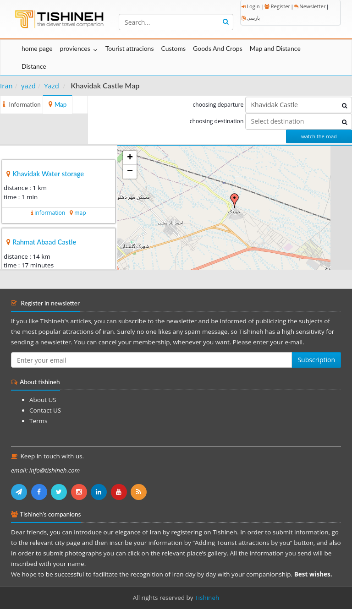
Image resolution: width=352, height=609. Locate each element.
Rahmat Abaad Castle (44, 242)
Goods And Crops (217, 48)
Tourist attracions (129, 48)
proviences (75, 48)
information (49, 213)
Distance (34, 66)
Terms (38, 421)
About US (42, 400)
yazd (28, 85)
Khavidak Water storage (48, 173)
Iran (6, 85)
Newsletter (309, 6)
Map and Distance (275, 48)
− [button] (130, 172)
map (80, 213)
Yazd (51, 85)
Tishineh (207, 597)
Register (277, 6)
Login (251, 6)
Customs (173, 48)
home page (37, 48)
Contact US (45, 410)
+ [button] (130, 158)
